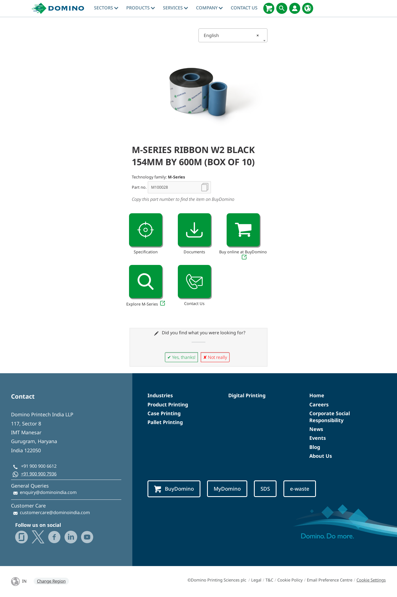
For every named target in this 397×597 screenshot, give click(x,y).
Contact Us (244, 8)
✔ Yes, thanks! (181, 357)
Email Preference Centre (329, 580)
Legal (256, 580)
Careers (319, 404)
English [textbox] (231, 35)
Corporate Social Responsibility (329, 417)
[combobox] (232, 35)
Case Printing (164, 413)
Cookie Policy (290, 580)
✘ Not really (215, 357)
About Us (320, 456)
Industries (160, 395)
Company (209, 8)
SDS (265, 488)
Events (317, 438)
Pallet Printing (165, 422)
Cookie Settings (371, 580)
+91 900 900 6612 (39, 466)
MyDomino (227, 488)
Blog (314, 447)
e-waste (299, 488)
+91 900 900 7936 (39, 474)
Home (316, 395)
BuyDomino (174, 489)
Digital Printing (246, 395)
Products (140, 8)
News (316, 429)
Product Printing (167, 404)
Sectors (106, 8)
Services (175, 8)
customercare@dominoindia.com (55, 512)
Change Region (51, 581)
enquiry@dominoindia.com (48, 492)
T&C (269, 580)
